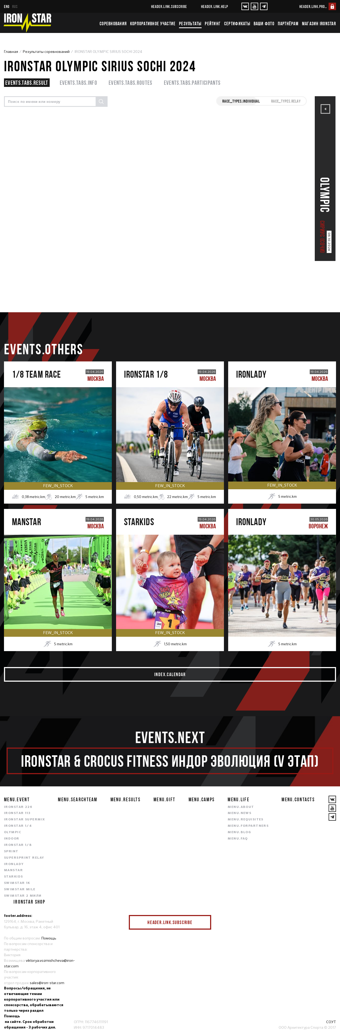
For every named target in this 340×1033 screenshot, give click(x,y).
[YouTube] (254, 6)
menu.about (241, 807)
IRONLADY (14, 864)
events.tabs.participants (192, 82)
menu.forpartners (248, 826)
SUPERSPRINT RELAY (24, 857)
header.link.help (214, 7)
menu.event (17, 799)
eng (7, 7)
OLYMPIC (12, 832)
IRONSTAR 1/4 (18, 826)
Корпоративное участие (153, 23)
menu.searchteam (77, 799)
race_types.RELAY (286, 101)
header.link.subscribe (169, 7)
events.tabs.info (78, 82)
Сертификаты (237, 23)
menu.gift (165, 799)
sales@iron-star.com (47, 982)
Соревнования (113, 23)
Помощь (48, 938)
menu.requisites (246, 819)
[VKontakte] (245, 6)
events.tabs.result (26, 82)
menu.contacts (298, 799)
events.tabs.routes (130, 82)
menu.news (239, 813)
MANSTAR (13, 870)
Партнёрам (288, 23)
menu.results (125, 799)
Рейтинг (213, 23)
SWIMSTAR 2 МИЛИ (23, 895)
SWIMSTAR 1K (17, 883)
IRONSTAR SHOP (29, 901)
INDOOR (11, 838)
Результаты (190, 23)
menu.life (238, 799)
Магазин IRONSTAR (319, 23)
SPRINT (11, 851)
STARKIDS (13, 876)
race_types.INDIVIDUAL (241, 101)
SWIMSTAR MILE (20, 889)
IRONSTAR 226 (18, 807)
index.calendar (169, 674)
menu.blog (239, 832)
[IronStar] (27, 23)
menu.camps (202, 799)
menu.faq (238, 838)
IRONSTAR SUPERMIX (24, 819)
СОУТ (331, 1021)
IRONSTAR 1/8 (18, 845)
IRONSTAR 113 (17, 813)
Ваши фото (264, 23)
